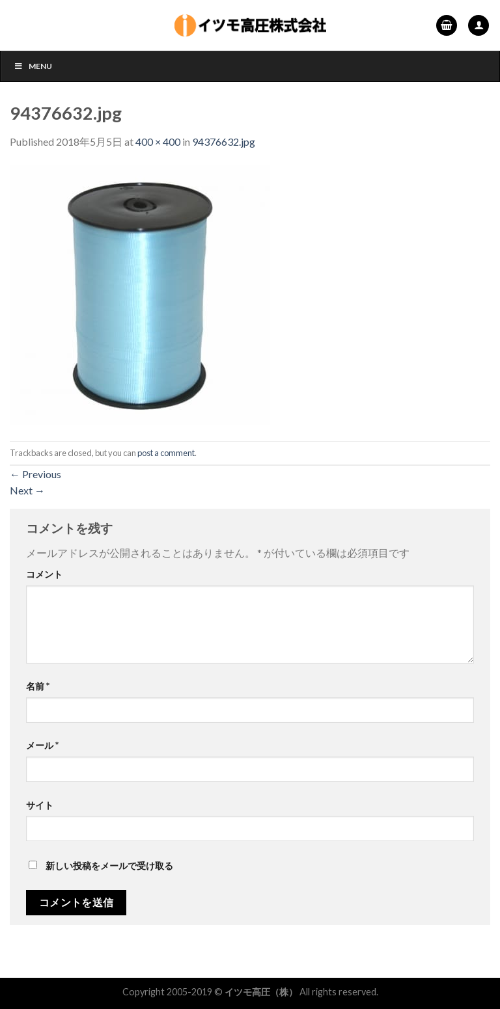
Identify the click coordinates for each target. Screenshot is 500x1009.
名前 (37, 686)
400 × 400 (157, 141)
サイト (39, 805)
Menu (33, 66)
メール (42, 745)
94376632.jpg (223, 141)
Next (27, 490)
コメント (44, 574)
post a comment (166, 453)
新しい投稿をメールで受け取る (109, 865)
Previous (35, 474)
